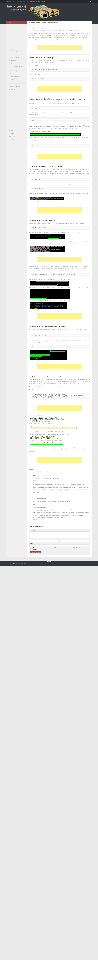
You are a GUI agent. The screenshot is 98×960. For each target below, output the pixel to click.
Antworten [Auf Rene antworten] (34, 480)
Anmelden (11, 130)
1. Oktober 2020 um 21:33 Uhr (41, 498)
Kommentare (34, 472)
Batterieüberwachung (15, 79)
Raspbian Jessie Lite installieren (16, 51)
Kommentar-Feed (12, 136)
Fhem (11, 63)
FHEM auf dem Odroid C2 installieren (17, 66)
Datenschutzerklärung (40, 1)
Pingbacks (44, 472)
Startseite (9, 1)
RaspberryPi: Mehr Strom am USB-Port (17, 57)
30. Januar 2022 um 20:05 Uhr (41, 475)
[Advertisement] (75, 9)
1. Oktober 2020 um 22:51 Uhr (41, 482)
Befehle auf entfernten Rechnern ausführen (16, 72)
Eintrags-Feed (11, 133)
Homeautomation (30, 1)
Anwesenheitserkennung (15, 69)
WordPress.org (12, 139)
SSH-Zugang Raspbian (14, 54)
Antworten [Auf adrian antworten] (34, 495)
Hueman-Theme (23, 563)
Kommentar (32, 530)
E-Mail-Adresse (64, 538)
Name (31, 538)
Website (31, 543)
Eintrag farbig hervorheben (16, 76)
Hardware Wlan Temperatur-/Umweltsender (15, 85)
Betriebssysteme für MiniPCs (18, 1)
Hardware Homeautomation (15, 82)
